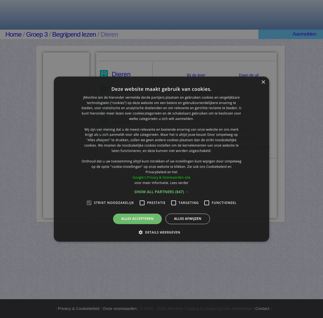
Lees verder (179, 182)
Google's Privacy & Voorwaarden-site (161, 177)
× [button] (263, 82)
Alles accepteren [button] (137, 218)
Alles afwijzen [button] (187, 218)
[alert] (161, 159)
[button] (161, 192)
